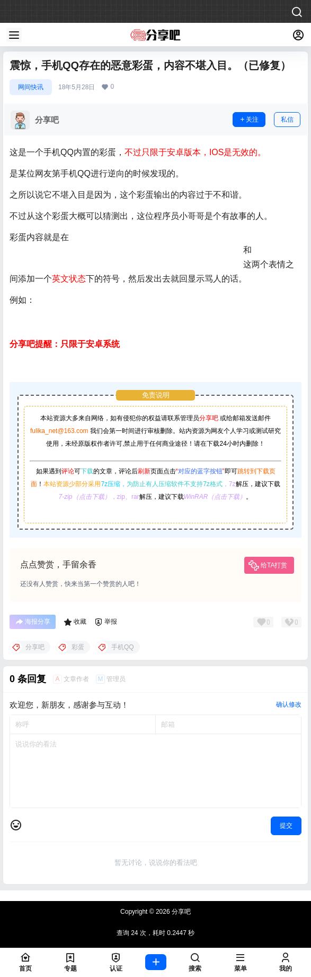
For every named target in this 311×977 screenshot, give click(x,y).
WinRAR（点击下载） (215, 496)
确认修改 (288, 704)
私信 (287, 119)
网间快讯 (30, 87)
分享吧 (208, 418)
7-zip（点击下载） (85, 496)
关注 (249, 119)
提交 (286, 825)
